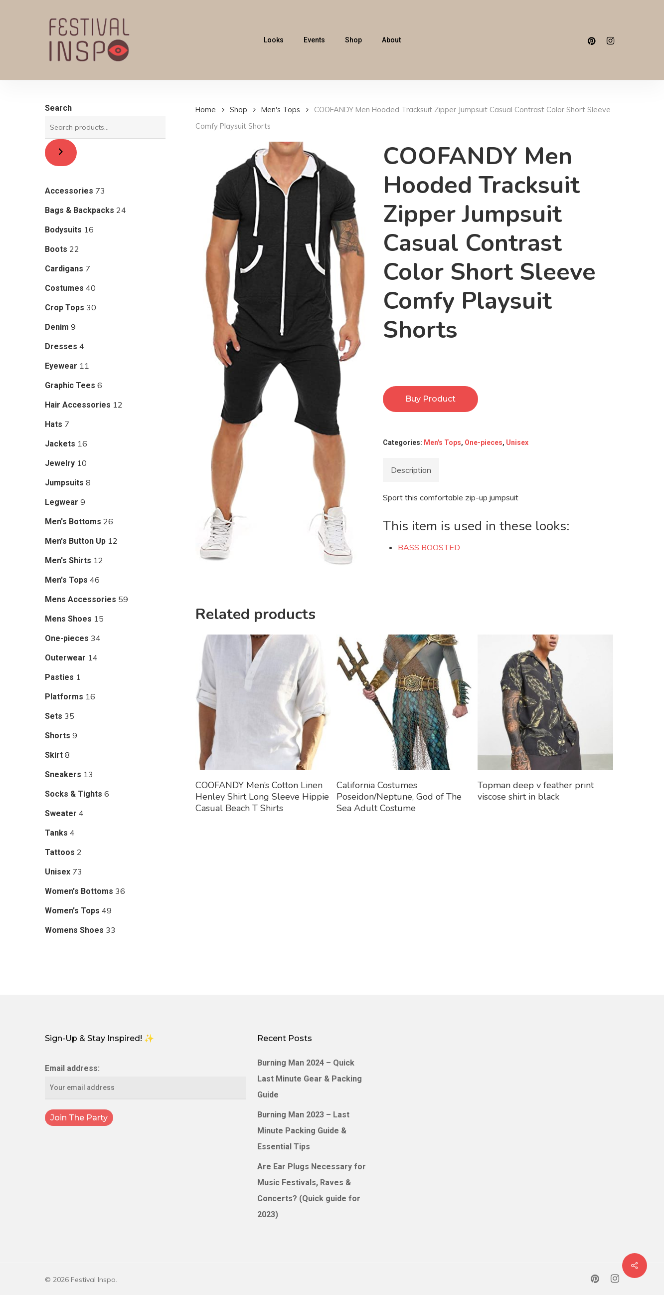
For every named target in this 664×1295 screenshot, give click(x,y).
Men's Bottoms (73, 521)
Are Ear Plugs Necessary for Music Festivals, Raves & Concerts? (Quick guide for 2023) (311, 1190)
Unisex (57, 871)
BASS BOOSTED (429, 547)
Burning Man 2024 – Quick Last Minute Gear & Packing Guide (309, 1078)
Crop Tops (64, 307)
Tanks (56, 833)
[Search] (61, 152)
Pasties (59, 677)
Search (58, 108)
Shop (238, 109)
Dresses (61, 346)
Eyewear (61, 366)
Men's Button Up (75, 541)
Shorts (57, 735)
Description (411, 470)
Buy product (430, 399)
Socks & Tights (73, 794)
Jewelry (60, 463)
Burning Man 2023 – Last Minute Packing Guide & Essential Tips (303, 1130)
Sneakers (63, 774)
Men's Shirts (68, 560)
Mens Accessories (80, 599)
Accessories (69, 191)
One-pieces (67, 638)
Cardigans (64, 268)
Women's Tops (72, 910)
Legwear (61, 502)
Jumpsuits (64, 482)
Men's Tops (66, 580)
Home (205, 109)
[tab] (411, 470)
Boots (56, 249)
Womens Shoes (74, 930)
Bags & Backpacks (79, 210)
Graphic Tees (70, 385)
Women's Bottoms (79, 891)
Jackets (60, 443)
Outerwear (65, 657)
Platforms (64, 696)
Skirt (54, 755)
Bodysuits (63, 229)
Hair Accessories (78, 405)
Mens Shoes (68, 619)
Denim (57, 327)
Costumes (64, 288)
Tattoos (60, 852)
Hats (53, 424)
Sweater (61, 813)
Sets (53, 716)
